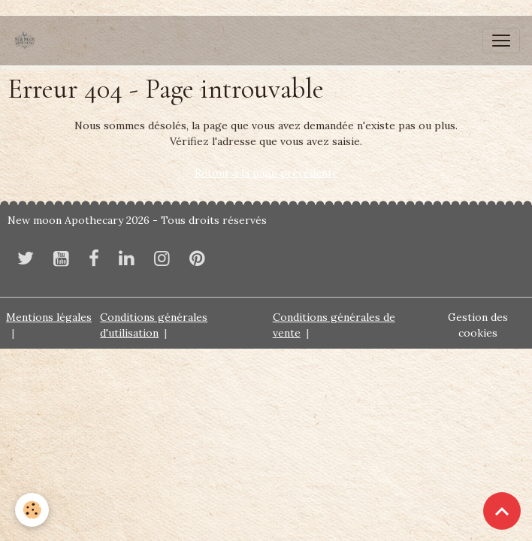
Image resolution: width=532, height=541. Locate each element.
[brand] (28, 40)
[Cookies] (32, 510)
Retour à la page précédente (266, 173)
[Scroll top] (502, 511)
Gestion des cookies (478, 325)
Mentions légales (49, 317)
